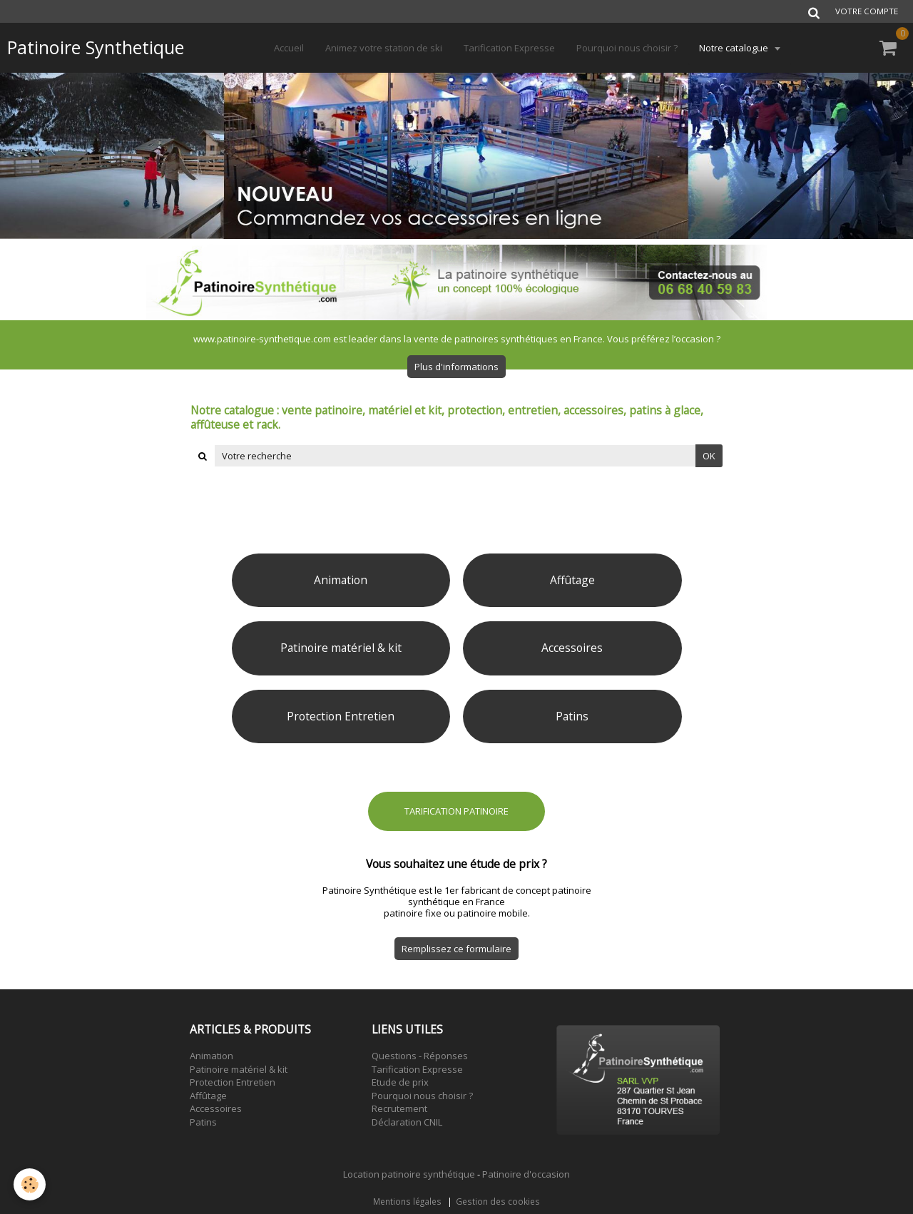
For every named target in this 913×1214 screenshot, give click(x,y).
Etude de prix (400, 1082)
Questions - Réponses (420, 1055)
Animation (211, 1055)
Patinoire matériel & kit (238, 1069)
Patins (203, 1122)
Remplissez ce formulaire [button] (456, 948)
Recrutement (399, 1108)
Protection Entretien (232, 1082)
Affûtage (208, 1095)
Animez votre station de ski (383, 47)
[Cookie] (30, 1184)
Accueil (289, 47)
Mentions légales (407, 1201)
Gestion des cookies (498, 1201)
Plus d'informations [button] (456, 366)
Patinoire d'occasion (526, 1174)
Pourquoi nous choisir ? (627, 47)
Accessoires (216, 1108)
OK (709, 455)
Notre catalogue (734, 47)
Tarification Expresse (509, 47)
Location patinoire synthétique (409, 1174)
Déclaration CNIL (407, 1122)
